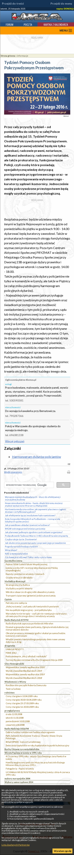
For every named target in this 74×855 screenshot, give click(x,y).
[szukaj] (28, 485)
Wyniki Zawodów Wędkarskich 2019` (24, 671)
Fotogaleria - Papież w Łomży (20, 768)
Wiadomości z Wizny (15, 681)
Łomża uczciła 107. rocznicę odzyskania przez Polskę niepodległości (32, 569)
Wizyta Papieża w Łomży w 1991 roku (23, 752)
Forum (9, 24)
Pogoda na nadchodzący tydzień (21, 546)
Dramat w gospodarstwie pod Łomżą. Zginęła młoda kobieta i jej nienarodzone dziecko (37, 628)
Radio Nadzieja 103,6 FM (17, 728)
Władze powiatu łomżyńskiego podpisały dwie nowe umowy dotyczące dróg (35, 640)
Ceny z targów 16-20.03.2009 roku (22, 707)
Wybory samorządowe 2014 (19, 782)
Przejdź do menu (61, 3)
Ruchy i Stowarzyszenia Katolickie (22, 749)
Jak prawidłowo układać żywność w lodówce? (27, 525)
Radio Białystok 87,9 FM (16, 620)
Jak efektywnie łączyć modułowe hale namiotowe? (30, 515)
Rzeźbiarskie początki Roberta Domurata (26, 685)
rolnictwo (10, 692)
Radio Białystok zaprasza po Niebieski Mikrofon (29, 623)
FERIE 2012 (11, 652)
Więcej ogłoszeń (14, 441)
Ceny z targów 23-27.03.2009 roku (22, 703)
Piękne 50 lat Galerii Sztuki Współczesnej (26, 564)
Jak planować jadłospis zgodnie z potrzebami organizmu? (34, 532)
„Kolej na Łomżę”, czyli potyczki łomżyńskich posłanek (32, 606)
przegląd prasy (12, 710)
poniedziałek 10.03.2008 (18, 721)
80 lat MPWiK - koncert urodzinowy (23, 742)
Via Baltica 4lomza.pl (15, 581)
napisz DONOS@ (65, 9)
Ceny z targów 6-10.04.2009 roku (22, 696)
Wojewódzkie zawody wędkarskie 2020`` (26, 667)
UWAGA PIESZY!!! (15, 649)
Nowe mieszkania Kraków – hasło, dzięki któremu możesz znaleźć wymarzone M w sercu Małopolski (34, 504)
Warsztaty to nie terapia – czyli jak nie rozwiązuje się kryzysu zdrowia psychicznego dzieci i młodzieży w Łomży (36, 614)
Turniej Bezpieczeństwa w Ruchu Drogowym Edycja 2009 (34, 660)
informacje (22, 55)
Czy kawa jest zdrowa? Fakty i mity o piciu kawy (28, 557)
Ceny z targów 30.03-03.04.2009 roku (24, 699)
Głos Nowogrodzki (14, 663)
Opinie (8, 599)
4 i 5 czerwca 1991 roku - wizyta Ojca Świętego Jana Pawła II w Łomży (36, 757)
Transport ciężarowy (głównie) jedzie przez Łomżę (31, 595)
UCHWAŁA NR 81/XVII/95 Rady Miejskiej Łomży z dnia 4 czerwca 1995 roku (38, 773)
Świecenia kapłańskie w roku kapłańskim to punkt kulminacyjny (37, 745)
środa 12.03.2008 (14, 714)
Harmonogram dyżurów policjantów (36, 456)
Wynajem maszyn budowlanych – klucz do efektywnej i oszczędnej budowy (33, 498)
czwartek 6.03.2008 (15, 725)
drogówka (10, 645)
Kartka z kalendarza (56, 24)
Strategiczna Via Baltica (18, 585)
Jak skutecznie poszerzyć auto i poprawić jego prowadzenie (35, 543)
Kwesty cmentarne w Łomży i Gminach (25, 574)
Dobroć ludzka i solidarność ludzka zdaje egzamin (30, 732)
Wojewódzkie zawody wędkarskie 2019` (25, 674)
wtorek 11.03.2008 (14, 717)
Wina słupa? (11, 550)
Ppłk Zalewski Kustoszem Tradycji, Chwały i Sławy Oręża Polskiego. (34, 737)
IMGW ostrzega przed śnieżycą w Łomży (25, 528)
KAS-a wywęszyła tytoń (16, 553)
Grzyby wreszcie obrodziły (19, 577)
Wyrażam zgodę (62, 850)
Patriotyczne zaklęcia (16, 603)
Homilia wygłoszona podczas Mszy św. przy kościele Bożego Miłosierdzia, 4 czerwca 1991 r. (35, 763)
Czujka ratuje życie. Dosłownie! (21, 539)
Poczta (28, 24)
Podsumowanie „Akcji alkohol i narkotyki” (26, 656)
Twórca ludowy (13, 689)
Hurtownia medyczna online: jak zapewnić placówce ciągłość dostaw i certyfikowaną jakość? (35, 510)
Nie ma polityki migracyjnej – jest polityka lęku (29, 610)
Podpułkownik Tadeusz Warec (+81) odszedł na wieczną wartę (36, 535)
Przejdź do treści (13, 3)
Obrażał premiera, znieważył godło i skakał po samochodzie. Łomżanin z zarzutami (36, 634)
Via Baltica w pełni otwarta (19, 588)
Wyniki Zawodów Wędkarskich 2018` (24, 678)
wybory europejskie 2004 (17, 778)
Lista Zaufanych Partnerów (16, 844)
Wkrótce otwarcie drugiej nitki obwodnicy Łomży (30, 592)
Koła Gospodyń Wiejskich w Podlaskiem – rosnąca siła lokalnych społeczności (32, 520)
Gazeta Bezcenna (13, 560)
